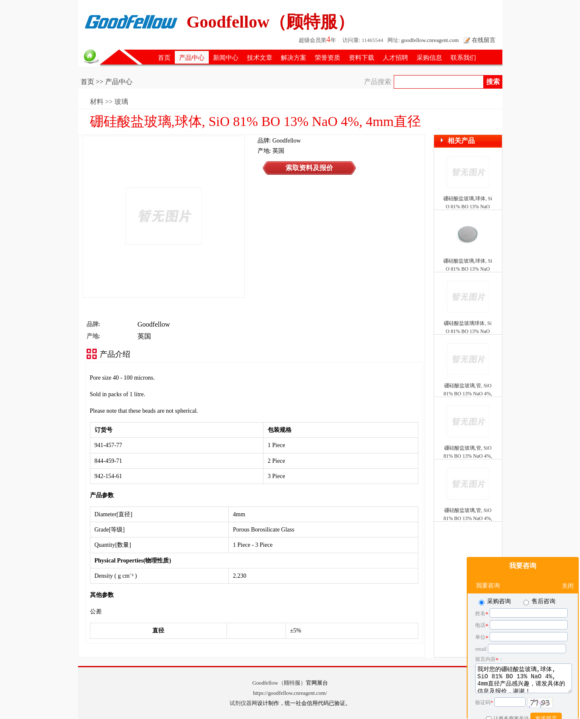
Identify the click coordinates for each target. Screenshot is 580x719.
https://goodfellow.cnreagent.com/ (290, 693)
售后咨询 (538, 580)
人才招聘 (395, 57)
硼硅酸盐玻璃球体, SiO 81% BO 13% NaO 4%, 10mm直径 (467, 331)
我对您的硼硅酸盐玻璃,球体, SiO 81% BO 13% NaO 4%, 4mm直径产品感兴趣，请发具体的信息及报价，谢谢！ (523, 657)
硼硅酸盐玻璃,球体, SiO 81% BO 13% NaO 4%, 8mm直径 (467, 207)
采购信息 (429, 57)
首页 (164, 57)
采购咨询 (494, 580)
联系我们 (463, 57)
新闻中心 (225, 57)
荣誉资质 (327, 57)
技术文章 (259, 57)
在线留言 (484, 39)
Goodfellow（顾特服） (278, 683)
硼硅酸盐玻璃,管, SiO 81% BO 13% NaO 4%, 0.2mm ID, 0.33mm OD (467, 394)
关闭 (568, 565)
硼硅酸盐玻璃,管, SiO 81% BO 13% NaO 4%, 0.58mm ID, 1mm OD (467, 456)
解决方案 (293, 57)
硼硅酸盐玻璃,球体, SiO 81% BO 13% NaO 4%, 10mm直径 (467, 269)
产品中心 (192, 57)
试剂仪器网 (243, 703)
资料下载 (361, 57)
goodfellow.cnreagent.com (430, 40)
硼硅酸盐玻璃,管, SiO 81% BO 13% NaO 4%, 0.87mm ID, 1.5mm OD (467, 518)
